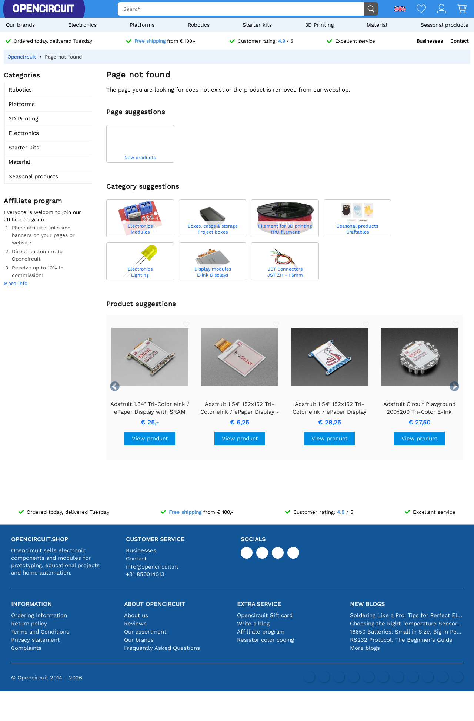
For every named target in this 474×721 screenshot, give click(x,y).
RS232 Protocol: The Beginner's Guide (401, 639)
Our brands (20, 25)
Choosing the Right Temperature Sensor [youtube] (406, 623)
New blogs (367, 604)
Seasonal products (444, 25)
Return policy (29, 623)
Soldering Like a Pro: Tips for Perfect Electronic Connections (406, 615)
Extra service (259, 604)
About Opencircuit (154, 604)
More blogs (365, 648)
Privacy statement (35, 639)
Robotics (199, 25)
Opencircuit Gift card (265, 615)
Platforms (142, 25)
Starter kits (257, 25)
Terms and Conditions (40, 631)
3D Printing (319, 25)
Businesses (430, 41)
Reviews (135, 623)
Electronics (82, 25)
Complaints (26, 648)
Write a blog (253, 623)
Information (31, 604)
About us (136, 615)
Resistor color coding (265, 639)
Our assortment (145, 631)
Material (377, 25)
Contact (459, 41)
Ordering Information (39, 615)
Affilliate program (260, 631)
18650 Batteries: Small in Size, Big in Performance (406, 631)
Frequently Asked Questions (162, 648)
